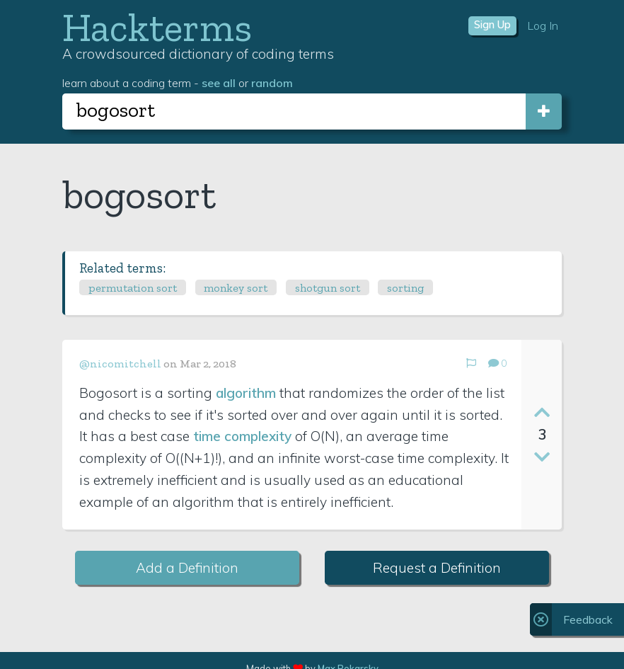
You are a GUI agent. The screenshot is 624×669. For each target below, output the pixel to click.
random (272, 83)
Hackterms (157, 27)
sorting (405, 288)
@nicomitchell (120, 363)
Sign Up (492, 24)
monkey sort (235, 288)
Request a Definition (437, 567)
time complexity (242, 436)
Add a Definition (187, 567)
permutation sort (132, 288)
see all (219, 83)
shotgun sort (327, 288)
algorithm (246, 392)
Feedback (588, 619)
